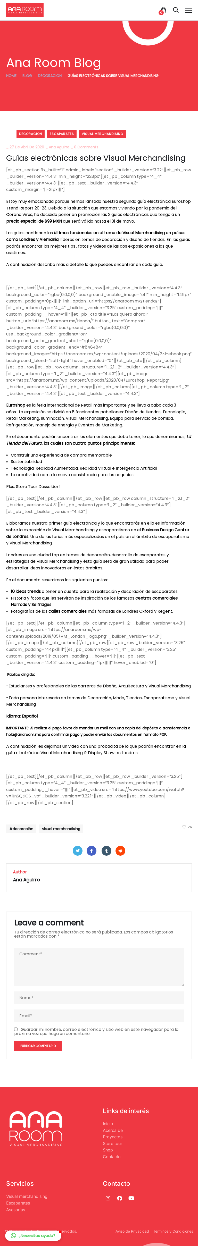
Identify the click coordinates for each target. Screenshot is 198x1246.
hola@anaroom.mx (23, 734)
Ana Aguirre (59, 147)
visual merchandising (102, 134)
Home (11, 75)
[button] (33, 1236)
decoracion (50, 75)
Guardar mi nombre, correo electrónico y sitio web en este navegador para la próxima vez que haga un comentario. (96, 1031)
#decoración (21, 828)
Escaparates (62, 134)
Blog (27, 75)
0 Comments (86, 147)
